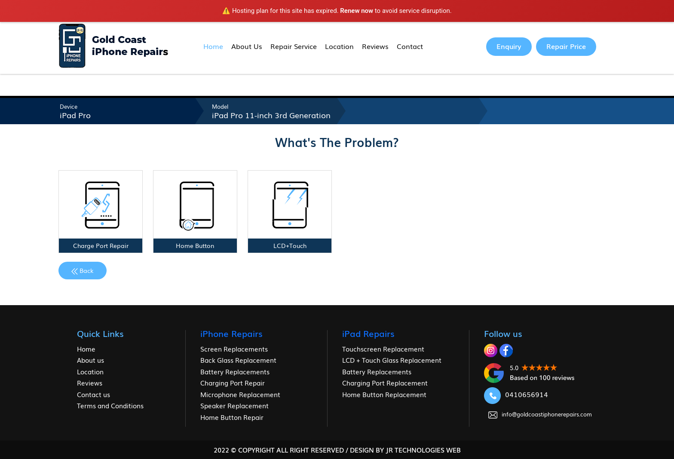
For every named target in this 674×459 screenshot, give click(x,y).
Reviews (375, 46)
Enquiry (508, 46)
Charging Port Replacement (385, 382)
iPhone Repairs (231, 333)
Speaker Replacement (234, 405)
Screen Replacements (234, 348)
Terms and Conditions (110, 405)
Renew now (356, 11)
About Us (246, 46)
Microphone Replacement (240, 394)
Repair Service (293, 46)
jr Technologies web (423, 449)
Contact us (93, 394)
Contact (410, 46)
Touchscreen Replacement (383, 348)
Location (339, 46)
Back (82, 270)
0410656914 (516, 394)
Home (213, 46)
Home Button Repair (231, 417)
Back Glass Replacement (238, 359)
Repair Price (566, 46)
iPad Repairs (368, 333)
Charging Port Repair (232, 382)
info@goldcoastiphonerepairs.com (540, 414)
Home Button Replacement (384, 394)
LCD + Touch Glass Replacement (391, 359)
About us (90, 359)
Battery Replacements (235, 371)
